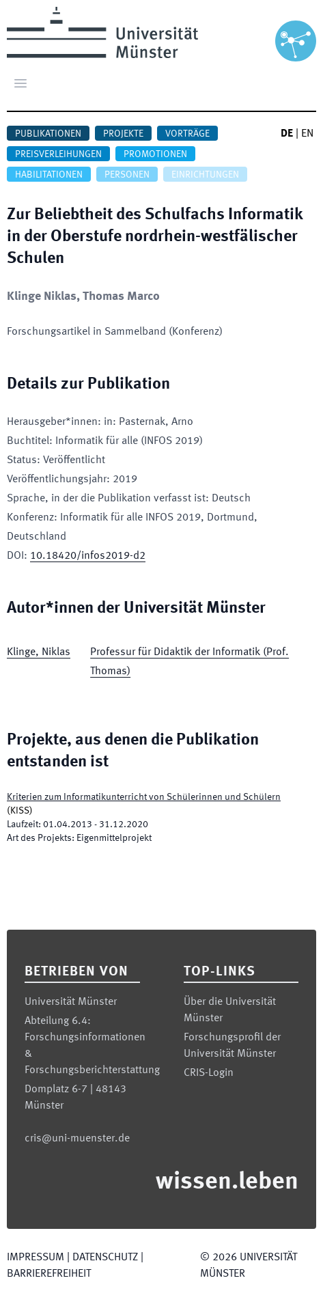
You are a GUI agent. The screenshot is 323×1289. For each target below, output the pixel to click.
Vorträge (187, 134)
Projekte (123, 134)
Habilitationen (49, 175)
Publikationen (48, 134)
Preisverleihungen (58, 154)
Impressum (35, 1257)
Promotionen (155, 154)
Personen (127, 175)
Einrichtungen (205, 175)
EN (307, 133)
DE (287, 133)
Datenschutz (105, 1257)
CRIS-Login (209, 1073)
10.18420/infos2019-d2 (87, 556)
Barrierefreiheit (49, 1274)
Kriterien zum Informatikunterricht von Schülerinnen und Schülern (144, 797)
